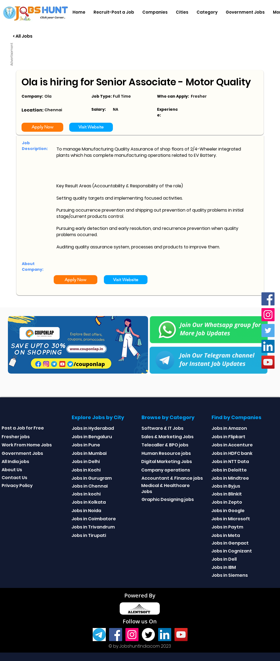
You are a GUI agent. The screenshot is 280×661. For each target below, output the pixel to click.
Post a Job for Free (23, 428)
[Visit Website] (91, 127)
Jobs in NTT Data (230, 461)
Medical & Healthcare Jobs (165, 488)
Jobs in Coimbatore (93, 519)
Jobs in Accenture (232, 445)
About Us (12, 470)
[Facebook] (268, 298)
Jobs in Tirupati (88, 535)
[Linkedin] (268, 346)
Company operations (165, 470)
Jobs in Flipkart (228, 437)
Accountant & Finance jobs (172, 478)
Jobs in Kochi (86, 470)
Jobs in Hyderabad (93, 428)
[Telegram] (99, 634)
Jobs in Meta (225, 535)
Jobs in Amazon (229, 428)
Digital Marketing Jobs (166, 461)
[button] (155, 12)
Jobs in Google (228, 510)
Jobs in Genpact (230, 543)
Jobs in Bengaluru (92, 437)
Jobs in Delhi (86, 461)
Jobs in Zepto (227, 502)
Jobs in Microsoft (230, 519)
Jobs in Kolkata (89, 502)
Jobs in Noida (86, 510)
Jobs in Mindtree (230, 478)
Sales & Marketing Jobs (167, 437)
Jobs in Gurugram (91, 478)
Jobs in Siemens (230, 575)
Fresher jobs (16, 437)
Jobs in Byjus (226, 486)
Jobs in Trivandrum (93, 527)
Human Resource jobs (166, 453)
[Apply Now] (42, 127)
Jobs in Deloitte (229, 470)
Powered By (139, 595)
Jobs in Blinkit (227, 494)
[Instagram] (268, 314)
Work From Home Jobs (27, 445)
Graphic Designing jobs (167, 499)
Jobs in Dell (224, 559)
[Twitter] (268, 330)
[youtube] (268, 362)
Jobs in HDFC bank (232, 453)
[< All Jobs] (43, 36)
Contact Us (14, 477)
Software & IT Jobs (162, 428)
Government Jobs (22, 453)
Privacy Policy (17, 485)
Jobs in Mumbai (89, 453)
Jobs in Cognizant (231, 551)
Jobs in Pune (86, 445)
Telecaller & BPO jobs (164, 445)
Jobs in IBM (224, 567)
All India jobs (15, 461)
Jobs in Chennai (90, 486)
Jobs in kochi (86, 494)
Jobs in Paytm (227, 527)
